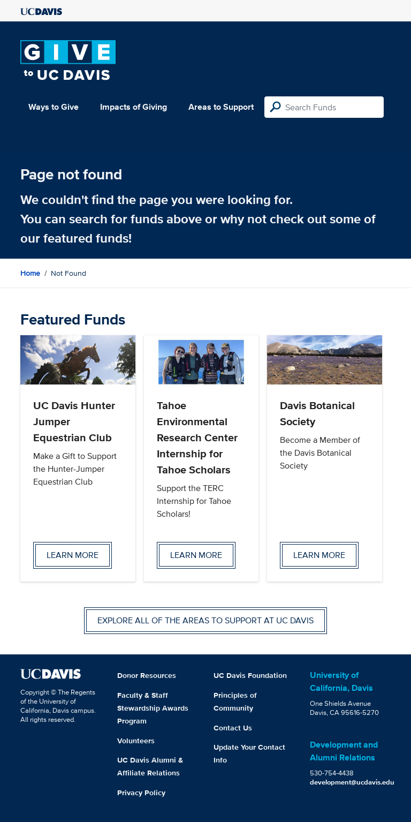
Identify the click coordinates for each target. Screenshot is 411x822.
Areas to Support (221, 107)
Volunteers (136, 740)
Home (30, 273)
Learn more (72, 555)
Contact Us (233, 727)
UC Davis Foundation (250, 675)
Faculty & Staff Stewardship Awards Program (152, 708)
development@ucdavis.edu (352, 782)
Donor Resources (146, 675)
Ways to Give (53, 107)
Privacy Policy (141, 792)
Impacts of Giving (133, 107)
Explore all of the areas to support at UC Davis (205, 620)
